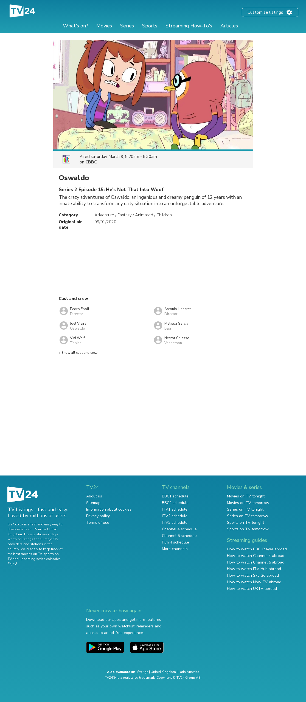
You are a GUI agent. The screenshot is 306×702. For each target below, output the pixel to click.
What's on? (75, 25)
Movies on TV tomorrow (248, 502)
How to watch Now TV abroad (254, 582)
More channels (175, 548)
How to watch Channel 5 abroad (255, 562)
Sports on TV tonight (245, 522)
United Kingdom (163, 672)
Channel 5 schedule (179, 535)
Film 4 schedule (175, 542)
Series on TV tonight (245, 509)
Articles (229, 25)
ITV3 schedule (174, 522)
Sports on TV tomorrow (248, 529)
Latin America (188, 672)
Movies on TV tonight (246, 496)
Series (127, 25)
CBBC (91, 162)
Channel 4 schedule (179, 529)
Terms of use (97, 522)
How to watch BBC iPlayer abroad (257, 549)
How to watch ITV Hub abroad (254, 568)
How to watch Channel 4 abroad (255, 555)
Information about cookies (108, 509)
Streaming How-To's (188, 25)
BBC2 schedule (175, 502)
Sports (149, 25)
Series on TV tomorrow (247, 516)
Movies (104, 25)
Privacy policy (98, 516)
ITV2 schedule (174, 516)
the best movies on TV (25, 554)
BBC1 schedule (175, 496)
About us (94, 496)
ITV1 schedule (174, 509)
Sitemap (93, 502)
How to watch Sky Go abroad (253, 575)
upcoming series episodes (40, 559)
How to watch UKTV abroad (252, 588)
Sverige (142, 672)
